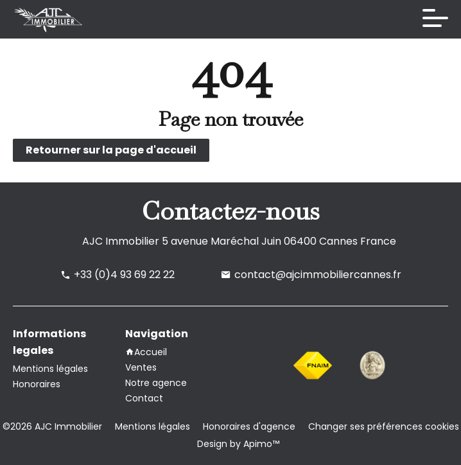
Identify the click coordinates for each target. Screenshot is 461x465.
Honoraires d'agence (249, 426)
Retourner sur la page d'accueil (111, 150)
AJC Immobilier (120, 241)
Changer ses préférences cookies (383, 426)
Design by (237, 443)
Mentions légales (152, 426)
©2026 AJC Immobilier (52, 426)
